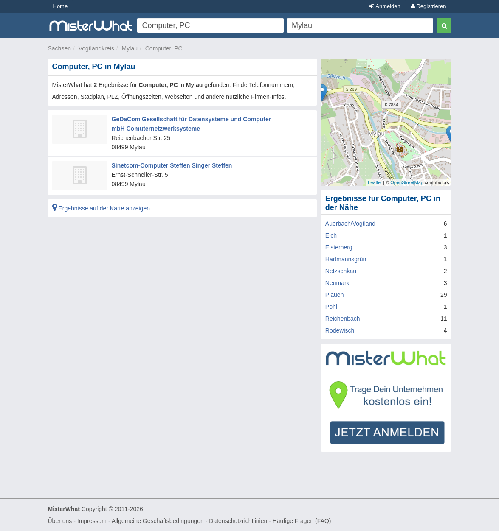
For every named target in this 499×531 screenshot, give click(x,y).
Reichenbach (342, 318)
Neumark (337, 282)
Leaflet (375, 182)
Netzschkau (340, 271)
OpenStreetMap (406, 182)
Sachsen (59, 48)
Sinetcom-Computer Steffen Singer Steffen (172, 165)
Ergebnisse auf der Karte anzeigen (101, 208)
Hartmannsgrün (345, 259)
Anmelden (384, 6)
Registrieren (428, 6)
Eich (331, 235)
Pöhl (331, 306)
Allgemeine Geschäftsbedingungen (158, 520)
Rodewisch (339, 330)
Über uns (60, 520)
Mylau (130, 48)
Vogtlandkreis (96, 48)
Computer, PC (164, 48)
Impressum (92, 520)
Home (60, 6)
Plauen (334, 294)
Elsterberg (338, 247)
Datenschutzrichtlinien (238, 520)
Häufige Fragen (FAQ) (302, 520)
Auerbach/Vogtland (350, 223)
